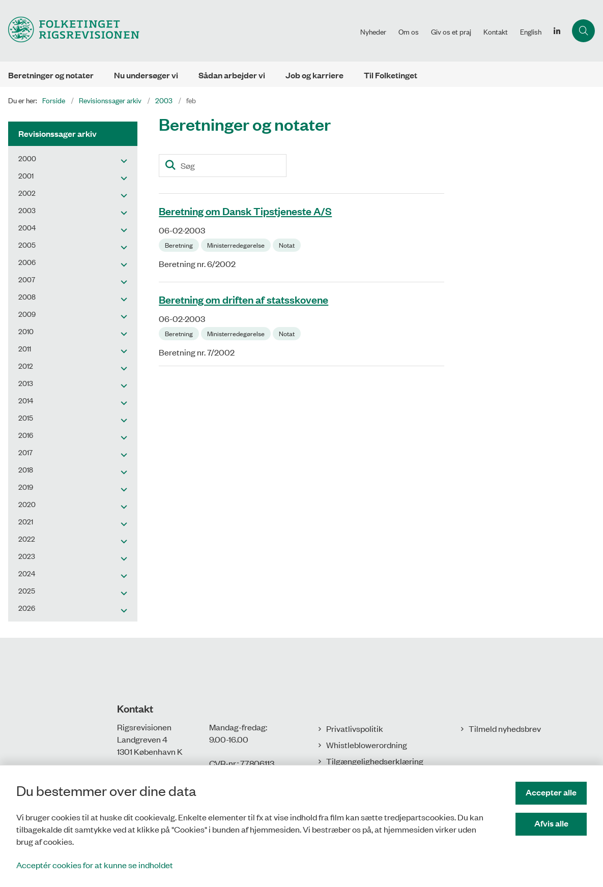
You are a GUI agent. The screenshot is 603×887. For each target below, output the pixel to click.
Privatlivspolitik (354, 728)
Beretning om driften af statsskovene (243, 299)
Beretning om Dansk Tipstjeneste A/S (245, 210)
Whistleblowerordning (366, 744)
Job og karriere (314, 75)
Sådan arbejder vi (231, 75)
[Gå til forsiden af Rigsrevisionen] (177, 30)
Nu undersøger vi (146, 75)
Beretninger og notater (51, 75)
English (530, 31)
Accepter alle (551, 792)
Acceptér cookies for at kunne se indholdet (94, 864)
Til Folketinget (390, 75)
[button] (121, 160)
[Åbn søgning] (583, 30)
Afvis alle (551, 823)
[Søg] (222, 165)
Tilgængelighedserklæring (374, 760)
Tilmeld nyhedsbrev (505, 728)
